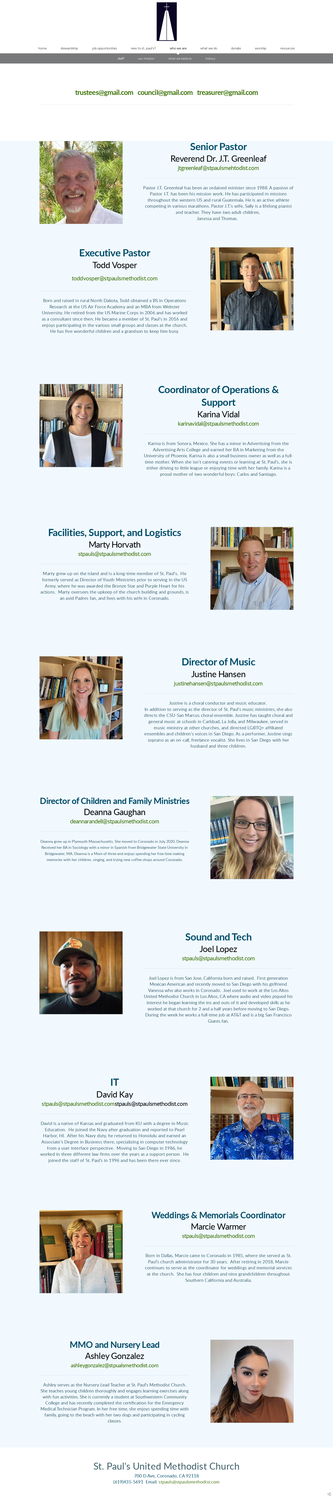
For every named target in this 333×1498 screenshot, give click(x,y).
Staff (121, 58)
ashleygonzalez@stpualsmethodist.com (114, 1365)
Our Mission (146, 58)
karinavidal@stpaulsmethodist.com (218, 424)
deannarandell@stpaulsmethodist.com (114, 822)
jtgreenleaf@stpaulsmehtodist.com (218, 168)
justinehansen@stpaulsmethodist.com (218, 684)
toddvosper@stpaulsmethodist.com (115, 279)
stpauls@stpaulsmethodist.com (114, 554)
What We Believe (180, 58)
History (210, 58)
